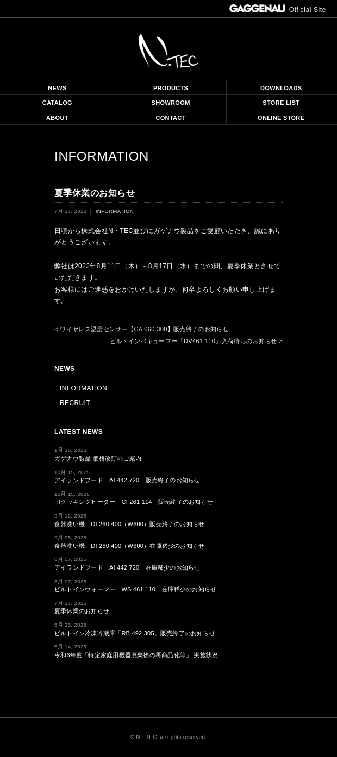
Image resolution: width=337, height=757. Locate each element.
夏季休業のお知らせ (81, 611)
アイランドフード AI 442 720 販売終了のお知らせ (127, 480)
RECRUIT (75, 403)
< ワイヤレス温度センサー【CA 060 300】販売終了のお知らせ (141, 329)
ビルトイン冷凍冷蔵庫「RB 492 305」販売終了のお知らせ (134, 633)
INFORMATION (101, 156)
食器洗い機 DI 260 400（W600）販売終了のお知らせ (129, 524)
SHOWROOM (171, 102)
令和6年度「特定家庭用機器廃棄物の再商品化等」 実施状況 (136, 655)
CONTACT (170, 118)
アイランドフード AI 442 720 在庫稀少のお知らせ (127, 567)
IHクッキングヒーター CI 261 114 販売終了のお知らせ (133, 502)
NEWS (57, 88)
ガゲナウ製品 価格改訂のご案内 (97, 458)
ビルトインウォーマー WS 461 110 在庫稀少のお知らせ (135, 589)
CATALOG (57, 102)
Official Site (277, 10)
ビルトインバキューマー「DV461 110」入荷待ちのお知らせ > (196, 341)
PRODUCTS (170, 88)
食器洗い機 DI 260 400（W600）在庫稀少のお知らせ (129, 545)
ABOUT (57, 118)
